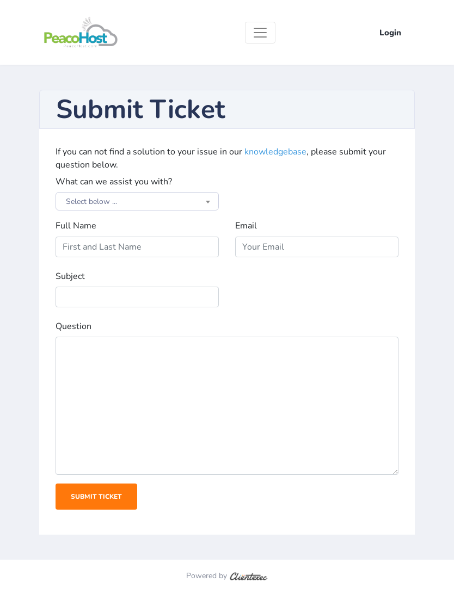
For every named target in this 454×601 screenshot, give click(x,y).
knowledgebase (275, 152)
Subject (70, 276)
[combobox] (137, 201)
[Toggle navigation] (260, 33)
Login (390, 32)
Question (73, 326)
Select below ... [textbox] (91, 201)
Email (246, 226)
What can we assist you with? (114, 182)
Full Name (76, 226)
